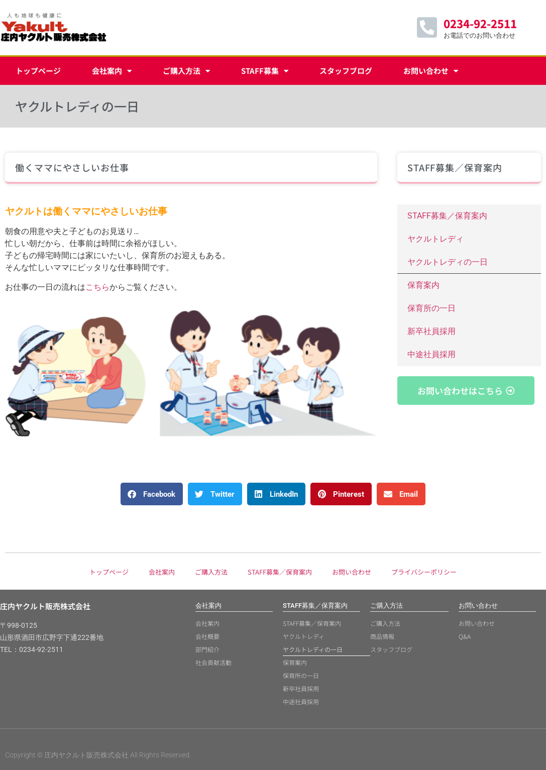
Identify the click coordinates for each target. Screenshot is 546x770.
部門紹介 (207, 649)
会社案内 (112, 71)
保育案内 (423, 285)
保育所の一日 (431, 308)
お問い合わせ (430, 71)
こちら (97, 287)
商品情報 (382, 636)
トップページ (38, 70)
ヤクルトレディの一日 (447, 262)
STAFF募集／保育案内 (447, 216)
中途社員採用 (431, 354)
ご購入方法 (186, 71)
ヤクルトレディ (435, 239)
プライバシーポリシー (424, 572)
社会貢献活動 (213, 662)
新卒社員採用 (431, 331)
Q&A (465, 636)
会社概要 (207, 636)
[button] (152, 494)
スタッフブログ (345, 70)
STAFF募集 (264, 71)
